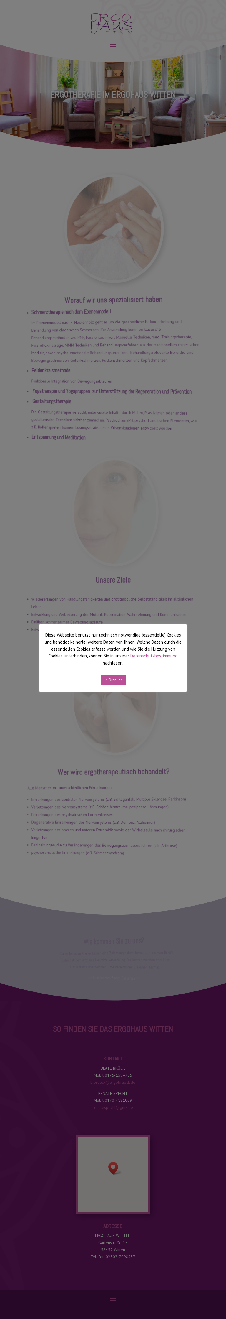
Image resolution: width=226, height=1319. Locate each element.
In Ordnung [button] (114, 679)
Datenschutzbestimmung (153, 656)
